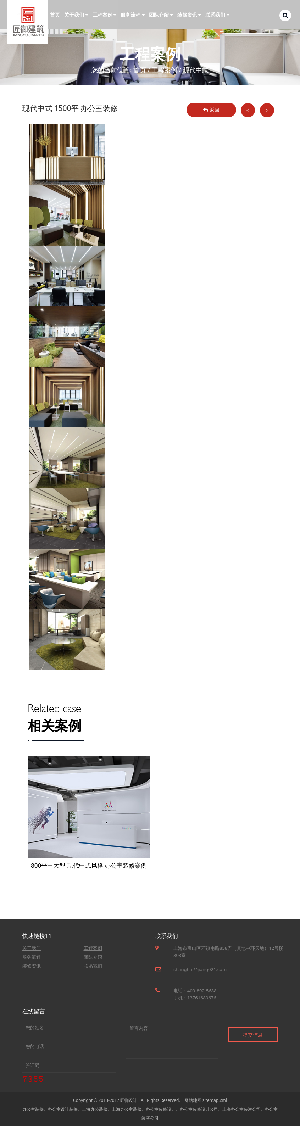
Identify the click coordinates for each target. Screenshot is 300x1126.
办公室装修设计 (161, 1109)
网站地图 (192, 1100)
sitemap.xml (214, 1100)
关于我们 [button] (76, 14)
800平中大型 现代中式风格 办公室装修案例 (89, 865)
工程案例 (164, 70)
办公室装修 (33, 1109)
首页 (55, 14)
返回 (211, 109)
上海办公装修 (94, 1109)
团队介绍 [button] (161, 14)
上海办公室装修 (126, 1109)
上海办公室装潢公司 (241, 1109)
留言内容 (172, 1039)
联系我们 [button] (217, 14)
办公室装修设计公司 (199, 1109)
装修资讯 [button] (189, 14)
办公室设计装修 (63, 1109)
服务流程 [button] (133, 14)
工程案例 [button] (105, 14)
